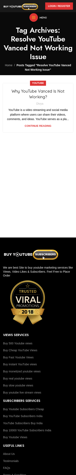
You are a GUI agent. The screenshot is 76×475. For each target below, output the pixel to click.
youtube (38, 83)
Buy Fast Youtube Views (18, 357)
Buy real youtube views (17, 378)
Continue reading (38, 125)
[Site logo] (21, 6)
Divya (39, 103)
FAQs (6, 468)
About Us (9, 453)
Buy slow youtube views (18, 385)
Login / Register (59, 6)
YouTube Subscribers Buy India (23, 423)
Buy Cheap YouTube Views (20, 350)
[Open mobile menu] (38, 17)
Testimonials (11, 461)
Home (8, 65)
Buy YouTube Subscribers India (23, 416)
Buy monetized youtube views (22, 371)
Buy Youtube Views (15, 437)
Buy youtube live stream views (22, 392)
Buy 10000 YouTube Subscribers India (27, 430)
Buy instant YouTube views (20, 364)
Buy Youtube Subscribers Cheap (23, 409)
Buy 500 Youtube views (17, 343)
